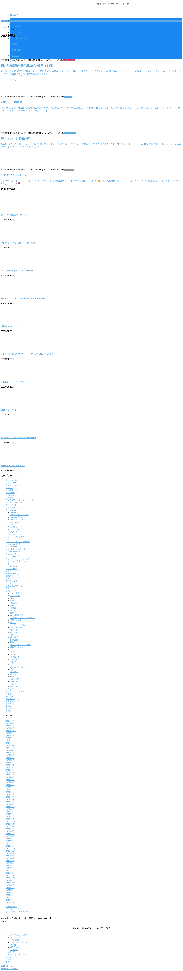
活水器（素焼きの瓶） (15, 586)
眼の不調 (14, 637)
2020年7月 (10, 890)
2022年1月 (10, 846)
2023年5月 (10, 807)
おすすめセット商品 (18, 935)
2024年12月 (11, 760)
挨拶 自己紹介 (11, 581)
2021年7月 (10, 861)
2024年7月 (10, 772)
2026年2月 (10, 726)
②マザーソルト (12, 483)
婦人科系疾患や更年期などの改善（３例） (28, 65)
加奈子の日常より (13, 574)
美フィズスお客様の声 (15, 138)
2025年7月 (10, 743)
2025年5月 (10, 748)
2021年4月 (10, 868)
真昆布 (8, 694)
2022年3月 (10, 841)
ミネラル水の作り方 (18, 942)
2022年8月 (10, 829)
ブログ (8, 962)
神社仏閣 (9, 696)
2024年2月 (10, 785)
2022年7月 (10, 831)
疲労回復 (14, 630)
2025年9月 (10, 738)
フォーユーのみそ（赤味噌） (18, 542)
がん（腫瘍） (15, 593)
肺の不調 (14, 655)
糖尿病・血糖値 (16, 647)
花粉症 (13, 662)
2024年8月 (10, 770)
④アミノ (9, 488)
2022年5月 (10, 836)
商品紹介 (9, 933)
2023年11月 (11, 792)
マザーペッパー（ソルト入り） (19, 559)
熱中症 (13, 623)
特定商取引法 (11, 907)
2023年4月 (10, 809)
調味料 (8, 704)
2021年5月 (10, 866)
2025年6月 (10, 745)
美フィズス (10, 699)
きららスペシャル (17, 512)
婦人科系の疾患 (16, 615)
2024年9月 (10, 767)
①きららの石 (69, 60)
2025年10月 (11, 736)
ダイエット (15, 596)
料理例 (8, 583)
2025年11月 (11, 733)
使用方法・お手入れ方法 (16, 955)
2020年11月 (11, 880)
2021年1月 (10, 875)
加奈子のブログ (12, 571)
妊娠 (12, 613)
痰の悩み (14, 632)
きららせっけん (12, 507)
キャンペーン (11, 505)
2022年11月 (11, 821)
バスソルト (15, 529)
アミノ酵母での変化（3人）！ (13, 215)
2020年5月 (10, 895)
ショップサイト (12, 957)
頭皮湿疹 (14, 681)
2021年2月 (10, 873)
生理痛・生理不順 (17, 625)
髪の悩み (14, 686)
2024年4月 (10, 780)
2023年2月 (10, 814)
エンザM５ (68, 170)
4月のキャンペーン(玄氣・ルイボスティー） (19, 243)
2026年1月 (10, 728)
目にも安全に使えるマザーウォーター (17, 271)
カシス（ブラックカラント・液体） (20, 500)
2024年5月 (10, 777)
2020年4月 (10, 897)
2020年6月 (10, 893)
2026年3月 (10, 723)
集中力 (13, 674)
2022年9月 (10, 826)
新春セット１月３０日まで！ (13, 466)
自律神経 (14, 659)
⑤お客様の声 (70, 133)
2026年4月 (10, 721)
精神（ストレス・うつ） (20, 645)
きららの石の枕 (16, 517)
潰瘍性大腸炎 (15, 620)
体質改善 (14, 603)
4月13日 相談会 (11, 102)
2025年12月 (11, 731)
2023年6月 (10, 804)
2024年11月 (11, 763)
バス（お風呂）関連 (14, 527)
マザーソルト (15, 937)
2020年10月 (11, 883)
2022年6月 (10, 834)
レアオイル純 (11, 566)
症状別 (8, 591)
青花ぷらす (10, 706)
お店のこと (10, 495)
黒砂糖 (8, 711)
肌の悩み (14, 650)
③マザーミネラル (13, 485)
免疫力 (13, 608)
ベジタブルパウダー (14, 544)
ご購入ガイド (11, 959)
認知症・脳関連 (16, 667)
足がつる (14, 672)
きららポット (15, 522)
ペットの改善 (11, 547)
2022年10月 (11, 824)
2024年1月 (10, 787)
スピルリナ (10, 525)
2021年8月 (10, 858)
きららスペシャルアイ (19, 515)
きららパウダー (16, 520)
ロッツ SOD (11, 569)
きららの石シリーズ (14, 510)
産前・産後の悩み (17, 628)
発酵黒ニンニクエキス (15, 691)
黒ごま (8, 708)
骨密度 (13, 684)
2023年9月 (10, 797)
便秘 (12, 605)
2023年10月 (11, 794)
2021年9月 (10, 856)
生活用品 (14, 950)
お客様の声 (10, 952)
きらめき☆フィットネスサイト (19, 912)
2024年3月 (10, 782)
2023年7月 (10, 802)
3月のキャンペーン (9, 326)
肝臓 (12, 652)
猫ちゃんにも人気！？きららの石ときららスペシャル (23, 298)
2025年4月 (10, 750)
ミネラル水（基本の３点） (17, 561)
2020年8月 (10, 888)
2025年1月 (10, 758)
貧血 (12, 669)
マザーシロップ (12, 556)
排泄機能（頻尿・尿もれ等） (22, 618)
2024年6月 (10, 775)
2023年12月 (11, 790)
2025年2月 (10, 755)
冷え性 (13, 610)
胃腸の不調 (15, 657)
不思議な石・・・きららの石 (13, 382)
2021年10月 (11, 853)
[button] (91, 966)
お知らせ (68, 97)
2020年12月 (11, 878)
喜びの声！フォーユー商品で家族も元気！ (18, 438)
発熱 (12, 635)
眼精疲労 (14, 640)
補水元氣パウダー (13, 701)
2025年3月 (10, 753)
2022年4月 (10, 839)
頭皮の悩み (15, 679)
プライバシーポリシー (15, 909)
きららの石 (16, 32)
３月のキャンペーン (14, 175)
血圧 (12, 664)
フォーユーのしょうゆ (15, 537)
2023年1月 (10, 817)
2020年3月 (10, 900)
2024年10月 (11, 765)
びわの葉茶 (10, 534)
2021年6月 (10, 863)
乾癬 (12, 601)
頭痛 (12, 677)
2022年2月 (10, 844)
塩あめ (8, 578)
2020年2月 (10, 902)
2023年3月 (10, 812)
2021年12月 (11, 848)
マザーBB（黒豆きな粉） (16, 549)
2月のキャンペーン (9, 410)
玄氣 (7, 588)
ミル (7, 564)
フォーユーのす (12, 539)
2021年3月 (10, 870)
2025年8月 (10, 740)
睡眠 (12, 642)
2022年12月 (11, 819)
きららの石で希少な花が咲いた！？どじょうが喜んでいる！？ (27, 354)
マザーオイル (11, 554)
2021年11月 (11, 851)
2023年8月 (10, 799)
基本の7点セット (13, 576)
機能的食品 (15, 947)
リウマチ (14, 598)
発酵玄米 (9, 689)
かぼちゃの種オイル (14, 502)
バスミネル (15, 532)
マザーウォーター (13, 551)
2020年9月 (10, 885)
